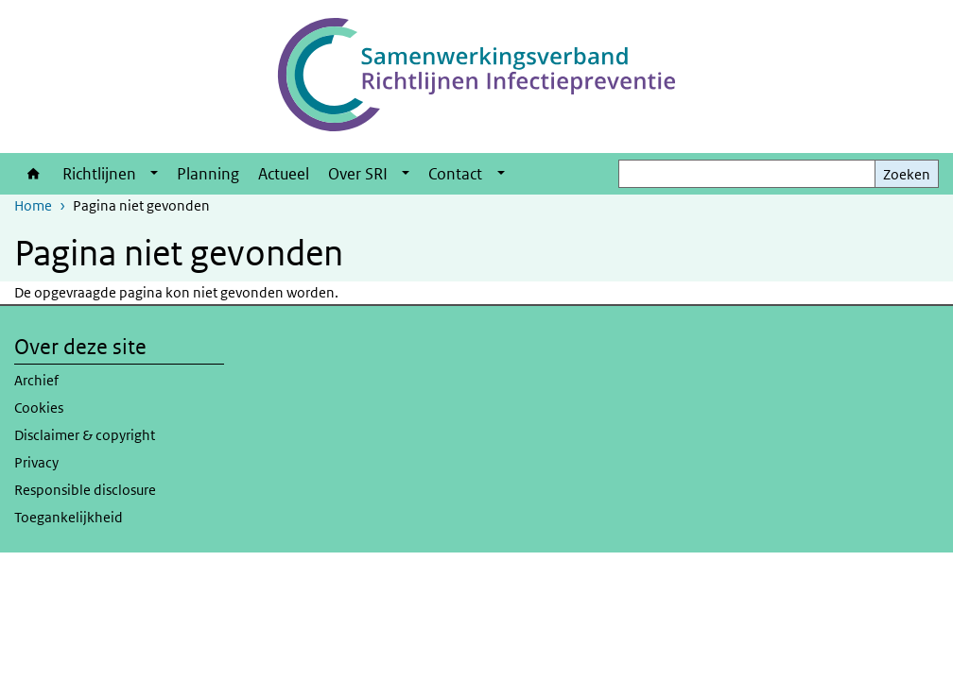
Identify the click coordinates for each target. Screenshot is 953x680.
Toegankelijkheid (68, 517)
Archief (36, 380)
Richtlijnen (99, 173)
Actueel (283, 173)
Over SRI (358, 173)
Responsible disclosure (85, 490)
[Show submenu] (154, 174)
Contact (455, 173)
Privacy (36, 462)
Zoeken (906, 174)
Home (33, 174)
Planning (208, 173)
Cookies (38, 407)
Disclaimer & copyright (84, 435)
